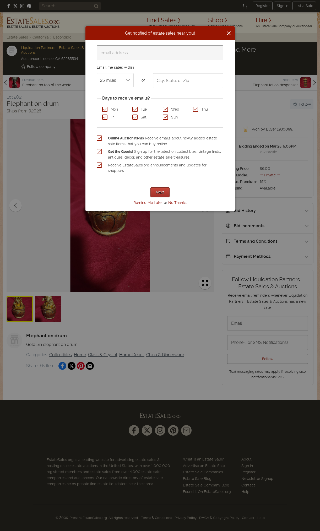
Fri (113, 117)
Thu (204, 109)
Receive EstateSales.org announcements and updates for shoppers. (157, 168)
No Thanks (177, 203)
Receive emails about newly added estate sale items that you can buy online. (162, 141)
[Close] (229, 33)
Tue (144, 109)
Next (160, 192)
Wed (175, 109)
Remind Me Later (148, 203)
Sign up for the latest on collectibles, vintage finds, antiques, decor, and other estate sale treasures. (164, 154)
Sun (174, 117)
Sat (144, 117)
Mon (114, 109)
